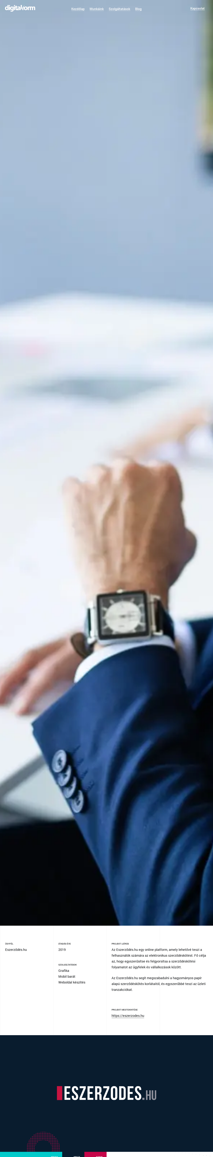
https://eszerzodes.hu (128, 1025)
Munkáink (97, 9)
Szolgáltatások (119, 9)
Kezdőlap (78, 9)
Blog (138, 9)
